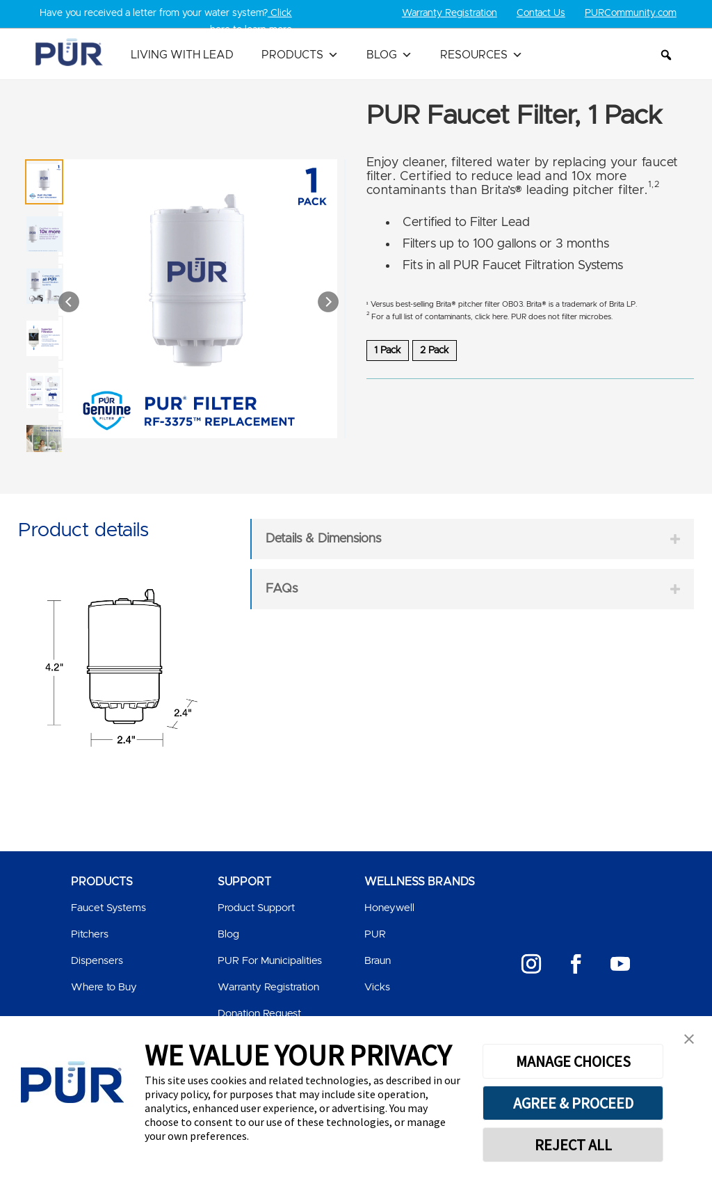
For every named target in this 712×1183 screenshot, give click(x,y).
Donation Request (259, 1013)
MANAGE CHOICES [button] (573, 1061)
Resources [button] (481, 55)
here (500, 317)
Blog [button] (389, 55)
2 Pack (434, 350)
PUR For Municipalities (270, 961)
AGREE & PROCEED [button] (573, 1103)
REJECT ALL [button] (573, 1144)
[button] (666, 55)
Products (300, 55)
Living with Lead (182, 55)
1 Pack (387, 350)
